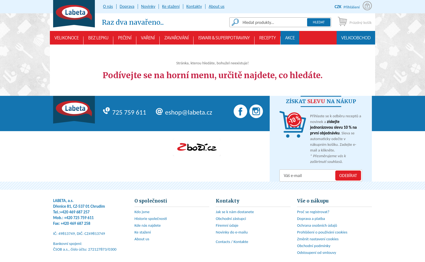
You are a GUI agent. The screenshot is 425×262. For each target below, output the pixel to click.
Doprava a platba (311, 218)
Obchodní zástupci (231, 218)
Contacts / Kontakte (232, 241)
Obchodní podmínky (313, 245)
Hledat (319, 22)
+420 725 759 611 (79, 217)
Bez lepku (98, 40)
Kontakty (194, 6)
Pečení (124, 40)
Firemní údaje (227, 225)
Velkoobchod (356, 40)
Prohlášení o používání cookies (322, 232)
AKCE (290, 40)
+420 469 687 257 (75, 212)
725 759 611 (124, 112)
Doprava (127, 6)
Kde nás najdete (147, 225)
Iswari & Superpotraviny (224, 40)
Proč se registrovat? (313, 211)
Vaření (147, 40)
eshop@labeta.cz (184, 112)
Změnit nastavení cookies (318, 238)
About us (216, 6)
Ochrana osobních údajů (317, 225)
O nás (108, 6)
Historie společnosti (150, 218)
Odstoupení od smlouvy (316, 252)
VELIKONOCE (66, 40)
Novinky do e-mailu (232, 232)
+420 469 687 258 (75, 223)
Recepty (267, 40)
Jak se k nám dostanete (235, 211)
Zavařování (176, 40)
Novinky (148, 6)
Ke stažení (171, 6)
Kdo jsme (142, 211)
